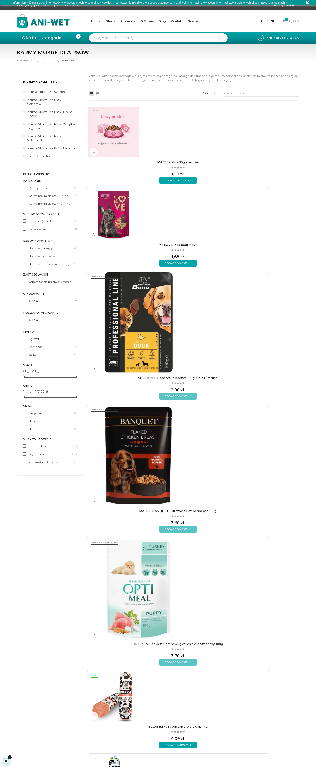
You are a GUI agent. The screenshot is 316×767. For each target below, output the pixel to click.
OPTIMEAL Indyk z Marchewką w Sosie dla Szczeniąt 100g (113, 245)
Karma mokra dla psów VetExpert (44, 138)
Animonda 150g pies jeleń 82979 (167, 329)
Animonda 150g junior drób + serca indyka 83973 (221, 413)
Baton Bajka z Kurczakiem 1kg (221, 497)
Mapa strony (132, 702)
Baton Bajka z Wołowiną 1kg (275, 411)
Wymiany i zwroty (87, 689)
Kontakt (129, 696)
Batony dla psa (38, 156)
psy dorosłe (51, 454)
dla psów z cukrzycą (51, 256)
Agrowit (51, 339)
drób (51, 429)
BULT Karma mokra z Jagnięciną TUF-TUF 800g (167, 581)
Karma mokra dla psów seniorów (44, 102)
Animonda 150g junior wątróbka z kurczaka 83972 (167, 413)
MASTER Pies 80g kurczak (113, 159)
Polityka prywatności (90, 696)
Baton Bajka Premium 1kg (167, 495)
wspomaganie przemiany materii (51, 281)
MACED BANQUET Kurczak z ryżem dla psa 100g (275, 161)
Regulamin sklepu (136, 682)
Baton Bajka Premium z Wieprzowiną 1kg (221, 245)
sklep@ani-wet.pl (30, 698)
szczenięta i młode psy (51, 462)
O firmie (128, 675)
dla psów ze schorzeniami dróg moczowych (51, 264)
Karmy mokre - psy (40, 82)
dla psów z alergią (51, 248)
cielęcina (51, 413)
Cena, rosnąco (261, 93)
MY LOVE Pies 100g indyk (167, 159)
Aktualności (131, 689)
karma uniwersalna (51, 446)
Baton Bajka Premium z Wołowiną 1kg (167, 245)
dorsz (51, 421)
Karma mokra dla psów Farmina (51, 148)
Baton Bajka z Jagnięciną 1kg (112, 495)
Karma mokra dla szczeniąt (48, 92)
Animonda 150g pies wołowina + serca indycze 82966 (275, 245)
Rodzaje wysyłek (87, 675)
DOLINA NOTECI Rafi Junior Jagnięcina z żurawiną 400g (275, 581)
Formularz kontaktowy (91, 702)
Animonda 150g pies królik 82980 (113, 329)
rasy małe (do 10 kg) (51, 221)
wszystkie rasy (51, 229)
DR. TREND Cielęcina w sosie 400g (113, 581)
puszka (51, 300)
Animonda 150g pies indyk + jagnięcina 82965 (221, 329)
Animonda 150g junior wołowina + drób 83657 (113, 413)
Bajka (51, 354)
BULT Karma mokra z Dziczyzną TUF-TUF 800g (221, 581)
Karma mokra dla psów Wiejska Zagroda (51, 126)
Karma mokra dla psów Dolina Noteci (50, 114)
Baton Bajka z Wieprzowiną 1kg (275, 497)
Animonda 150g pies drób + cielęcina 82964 (275, 329)
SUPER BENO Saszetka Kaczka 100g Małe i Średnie (221, 161)
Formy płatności (87, 682)
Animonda (51, 346)
